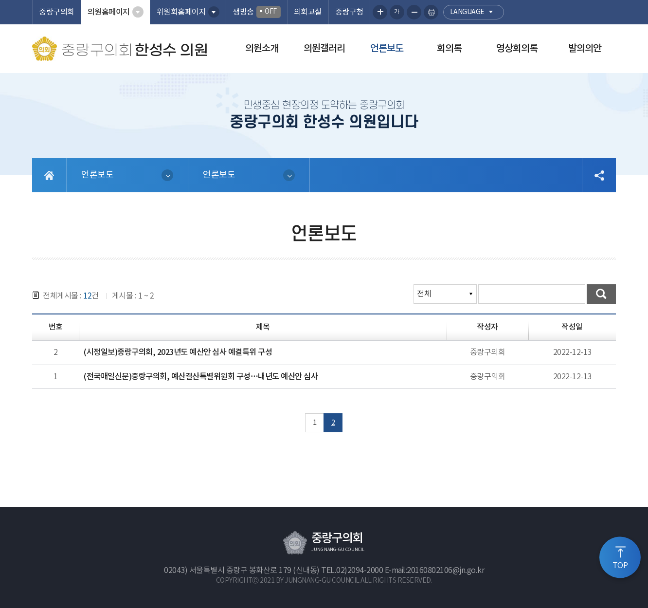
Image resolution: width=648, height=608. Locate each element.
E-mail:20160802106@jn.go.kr (435, 570)
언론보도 (386, 49)
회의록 (449, 49)
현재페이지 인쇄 (431, 12)
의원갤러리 (324, 49)
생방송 (257, 12)
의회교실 (308, 12)
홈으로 (49, 175)
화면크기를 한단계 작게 (414, 12)
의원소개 (261, 49)
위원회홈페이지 (181, 12)
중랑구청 (349, 12)
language (467, 12)
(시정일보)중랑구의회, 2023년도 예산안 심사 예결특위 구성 (178, 352)
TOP (620, 565)
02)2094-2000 (359, 570)
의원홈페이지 (109, 12)
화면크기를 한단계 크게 (380, 12)
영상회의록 (517, 49)
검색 (601, 294)
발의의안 (584, 49)
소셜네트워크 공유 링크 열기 (599, 175)
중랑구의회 (56, 12)
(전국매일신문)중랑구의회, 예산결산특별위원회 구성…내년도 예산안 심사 (201, 377)
